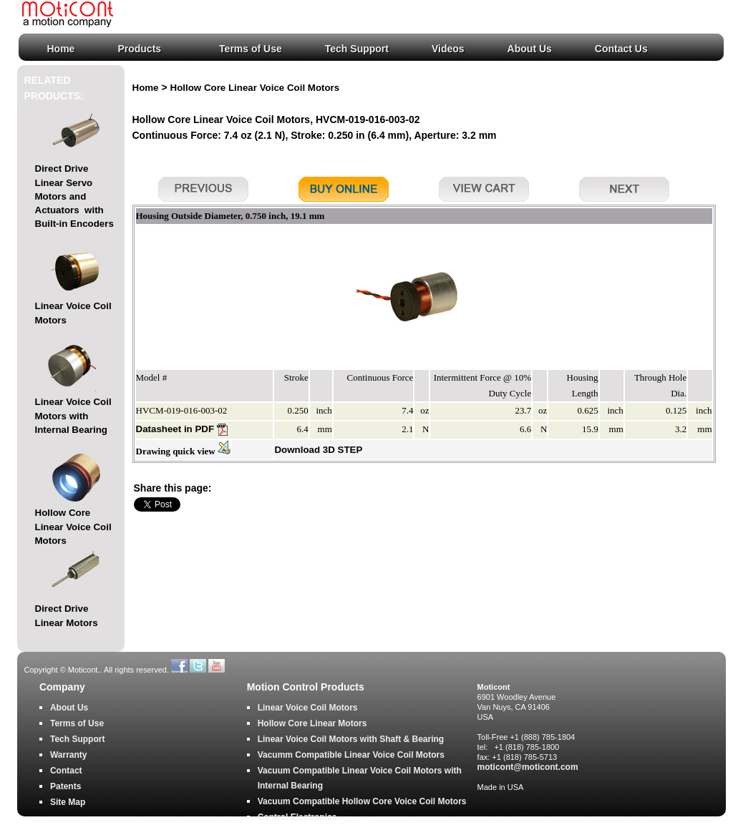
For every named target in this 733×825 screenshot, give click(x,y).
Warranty (68, 755)
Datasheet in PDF (182, 429)
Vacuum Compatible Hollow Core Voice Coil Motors (362, 801)
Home (61, 48)
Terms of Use (250, 48)
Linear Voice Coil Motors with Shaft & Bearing (351, 739)
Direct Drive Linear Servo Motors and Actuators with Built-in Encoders (74, 196)
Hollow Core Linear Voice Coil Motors (73, 526)
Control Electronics (297, 817)
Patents (65, 786)
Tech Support (357, 48)
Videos (448, 48)
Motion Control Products (305, 687)
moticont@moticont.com (527, 767)
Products (139, 48)
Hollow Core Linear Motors (312, 723)
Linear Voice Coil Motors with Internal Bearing (73, 415)
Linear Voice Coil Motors (308, 708)
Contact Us (621, 48)
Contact (66, 771)
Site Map (67, 802)
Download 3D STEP (318, 449)
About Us (530, 48)
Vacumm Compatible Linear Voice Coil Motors (351, 755)
